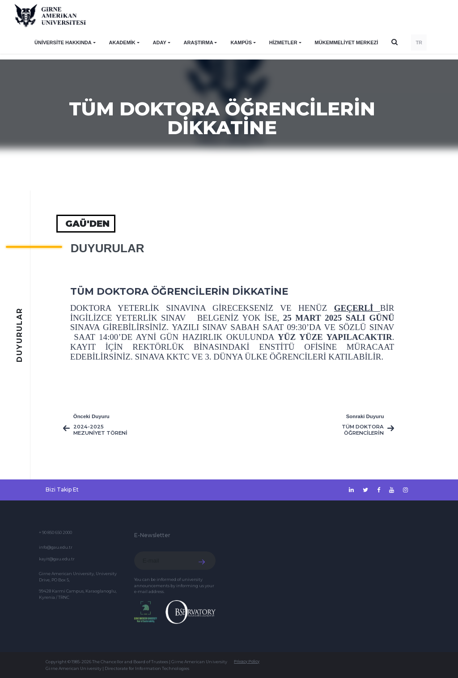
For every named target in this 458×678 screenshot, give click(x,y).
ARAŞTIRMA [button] (198, 42)
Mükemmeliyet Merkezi (346, 42)
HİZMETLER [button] (283, 42)
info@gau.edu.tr (55, 547)
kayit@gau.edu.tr (57, 558)
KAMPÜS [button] (241, 42)
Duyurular (107, 248)
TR (419, 42)
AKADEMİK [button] (122, 42)
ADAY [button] (159, 42)
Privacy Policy (246, 661)
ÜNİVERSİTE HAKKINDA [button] (63, 42)
